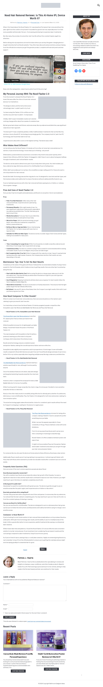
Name (5, 604)
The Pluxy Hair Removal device (41, 413)
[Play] (59, 71)
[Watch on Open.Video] (12, 80)
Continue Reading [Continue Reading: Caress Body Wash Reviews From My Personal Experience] (18, 671)
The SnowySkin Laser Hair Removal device (16, 316)
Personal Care (35, 22)
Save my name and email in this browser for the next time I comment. (26, 613)
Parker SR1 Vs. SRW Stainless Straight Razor (23, 58)
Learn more (86, 53)
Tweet (25, 550)
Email (43, 549)
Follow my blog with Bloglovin (84, 84)
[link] (6, 57)
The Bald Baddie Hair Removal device (14, 363)
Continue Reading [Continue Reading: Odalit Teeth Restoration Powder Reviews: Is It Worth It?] (51, 669)
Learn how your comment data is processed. (39, 621)
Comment (6, 583)
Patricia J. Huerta (22, 22)
